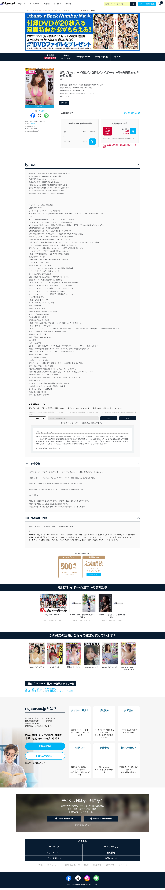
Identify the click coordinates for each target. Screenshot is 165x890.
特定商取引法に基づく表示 (72, 867)
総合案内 (82, 843)
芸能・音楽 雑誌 (33, 691)
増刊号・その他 (101, 57)
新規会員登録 (45, 746)
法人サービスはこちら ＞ (35, 762)
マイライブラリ (34, 4)
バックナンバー (74, 10)
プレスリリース (54, 860)
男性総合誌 (46, 10)
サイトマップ (123, 867)
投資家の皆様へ (111, 867)
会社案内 (86, 867)
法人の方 (68, 4)
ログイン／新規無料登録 (147, 4)
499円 (85, 142)
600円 (85, 132)
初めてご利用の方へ (43, 755)
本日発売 (47, 4)
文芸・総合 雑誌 (36, 10)
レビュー (117, 57)
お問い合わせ (111, 860)
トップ (27, 10)
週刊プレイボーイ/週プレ (59, 10)
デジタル (67, 142)
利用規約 (40, 867)
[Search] (133, 4)
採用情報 (111, 854)
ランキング (57, 4)
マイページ (21, 4)
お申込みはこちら (94, 574)
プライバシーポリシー (53, 867)
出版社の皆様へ (97, 867)
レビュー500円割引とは (129, 113)
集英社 (33, 124)
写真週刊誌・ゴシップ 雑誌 (59, 691)
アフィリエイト (54, 854)
